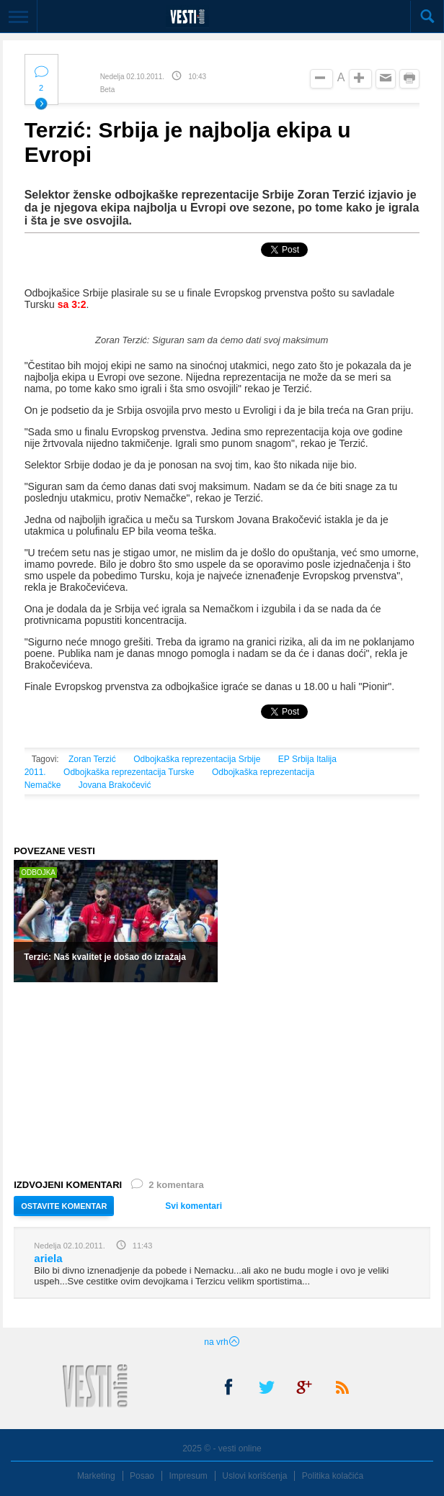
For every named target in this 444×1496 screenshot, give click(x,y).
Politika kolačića (332, 1476)
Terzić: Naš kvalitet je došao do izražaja (105, 957)
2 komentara (166, 1187)
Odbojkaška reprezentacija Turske (128, 772)
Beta (107, 90)
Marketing (96, 1476)
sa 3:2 (72, 304)
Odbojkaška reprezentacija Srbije (196, 759)
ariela (48, 1258)
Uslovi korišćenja (254, 1476)
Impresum (188, 1476)
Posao (142, 1476)
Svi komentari (193, 1206)
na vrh (221, 1342)
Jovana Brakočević (115, 785)
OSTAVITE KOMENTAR (64, 1206)
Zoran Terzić (92, 759)
